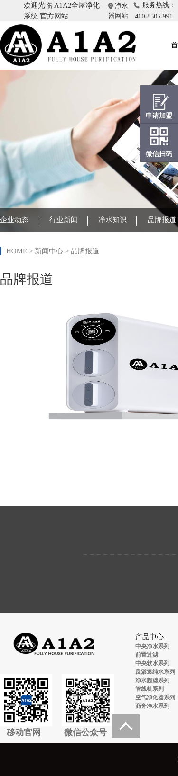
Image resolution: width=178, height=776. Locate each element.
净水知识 (112, 219)
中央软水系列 (152, 663)
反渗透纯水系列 (155, 672)
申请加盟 (159, 115)
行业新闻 (63, 219)
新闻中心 (49, 251)
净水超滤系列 (152, 680)
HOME (16, 251)
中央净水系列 (152, 646)
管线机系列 (149, 689)
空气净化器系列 (155, 697)
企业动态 (14, 219)
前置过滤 (146, 654)
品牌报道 (162, 219)
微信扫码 (159, 154)
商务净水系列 (152, 706)
